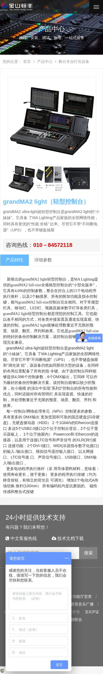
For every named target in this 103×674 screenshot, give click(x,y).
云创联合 (74, 614)
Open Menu (96, 7)
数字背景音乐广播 (78, 599)
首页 (27, 61)
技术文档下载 (68, 533)
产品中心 (42, 61)
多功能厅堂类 (80, 591)
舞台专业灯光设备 (72, 61)
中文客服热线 (21, 533)
